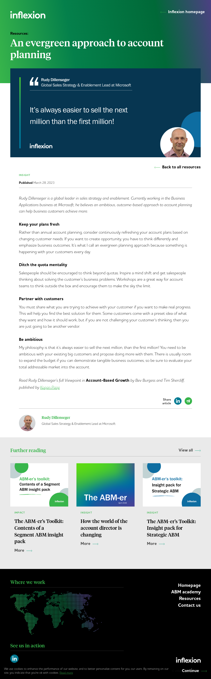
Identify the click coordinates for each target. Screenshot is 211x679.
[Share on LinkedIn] (178, 402)
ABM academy (186, 592)
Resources (190, 598)
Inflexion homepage (182, 11)
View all (190, 450)
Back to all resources (177, 167)
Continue (194, 670)
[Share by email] (188, 402)
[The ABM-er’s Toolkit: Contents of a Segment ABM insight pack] (39, 512)
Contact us (189, 605)
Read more (66, 672)
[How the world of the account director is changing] (105, 512)
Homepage (189, 585)
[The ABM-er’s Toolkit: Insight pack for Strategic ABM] (172, 512)
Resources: (19, 33)
